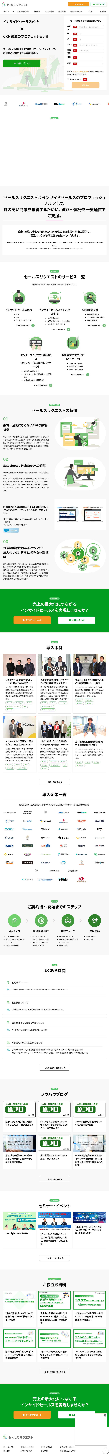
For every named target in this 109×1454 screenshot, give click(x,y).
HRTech (11, 768)
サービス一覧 (8, 1447)
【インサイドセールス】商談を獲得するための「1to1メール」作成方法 (54, 1354)
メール (69, 44)
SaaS (10, 703)
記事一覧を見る (54, 1179)
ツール (10, 710)
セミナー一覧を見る (54, 1258)
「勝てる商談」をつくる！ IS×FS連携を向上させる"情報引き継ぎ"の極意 (19, 1316)
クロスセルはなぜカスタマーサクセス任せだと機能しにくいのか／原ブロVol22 (54, 1125)
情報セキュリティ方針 (67, 1451)
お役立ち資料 (62, 11)
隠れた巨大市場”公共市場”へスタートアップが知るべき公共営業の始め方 (19, 1354)
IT (25, 706)
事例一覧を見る (54, 782)
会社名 (69, 28)
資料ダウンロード (33, 620)
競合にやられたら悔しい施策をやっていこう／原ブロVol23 (19, 1123)
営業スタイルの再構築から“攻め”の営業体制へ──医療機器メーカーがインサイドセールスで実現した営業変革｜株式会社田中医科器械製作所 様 (89, 681)
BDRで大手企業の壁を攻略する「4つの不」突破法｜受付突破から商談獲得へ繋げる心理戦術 (89, 1160)
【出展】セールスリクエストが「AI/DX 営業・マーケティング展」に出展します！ (88, 1230)
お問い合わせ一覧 (23, 11)
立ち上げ (20, 703)
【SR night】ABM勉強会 (16, 1233)
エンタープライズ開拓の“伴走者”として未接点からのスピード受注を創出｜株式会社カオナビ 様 (19, 743)
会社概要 (103, 11)
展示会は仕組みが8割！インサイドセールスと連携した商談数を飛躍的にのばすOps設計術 (54, 1318)
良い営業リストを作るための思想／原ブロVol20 (53, 1157)
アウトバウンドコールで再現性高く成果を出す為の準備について (88, 1354)
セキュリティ (56, 765)
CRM (30, 703)
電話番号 (69, 51)
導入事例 (37, 11)
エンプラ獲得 (22, 768)
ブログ (90, 11)
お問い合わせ (100, 4)
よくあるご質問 (46, 1447)
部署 (69, 63)
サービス (6, 11)
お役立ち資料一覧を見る (54, 1372)
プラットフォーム (48, 706)
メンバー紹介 (49, 11)
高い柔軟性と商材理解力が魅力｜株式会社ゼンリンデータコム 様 (89, 743)
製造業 (80, 703)
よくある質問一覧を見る (54, 1067)
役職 (69, 57)
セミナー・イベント (76, 11)
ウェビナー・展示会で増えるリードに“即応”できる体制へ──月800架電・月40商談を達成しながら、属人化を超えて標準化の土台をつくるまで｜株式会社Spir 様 (19, 681)
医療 (89, 703)
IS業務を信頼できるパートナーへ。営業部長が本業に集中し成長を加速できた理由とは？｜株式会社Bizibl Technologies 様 (54, 681)
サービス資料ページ (77, 375)
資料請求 (80, 4)
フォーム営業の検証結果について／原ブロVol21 (88, 1123)
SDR (45, 703)
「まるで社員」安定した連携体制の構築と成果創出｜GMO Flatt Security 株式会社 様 (54, 743)
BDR (80, 700)
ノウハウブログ (26, 1451)
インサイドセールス (14, 706)
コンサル (54, 761)
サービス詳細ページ (22, 325)
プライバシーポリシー (80, 71)
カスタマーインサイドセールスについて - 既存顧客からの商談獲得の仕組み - (89, 1316)
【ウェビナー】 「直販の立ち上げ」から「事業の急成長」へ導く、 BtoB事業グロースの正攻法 (53, 1239)
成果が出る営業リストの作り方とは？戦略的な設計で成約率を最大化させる (18, 1158)
